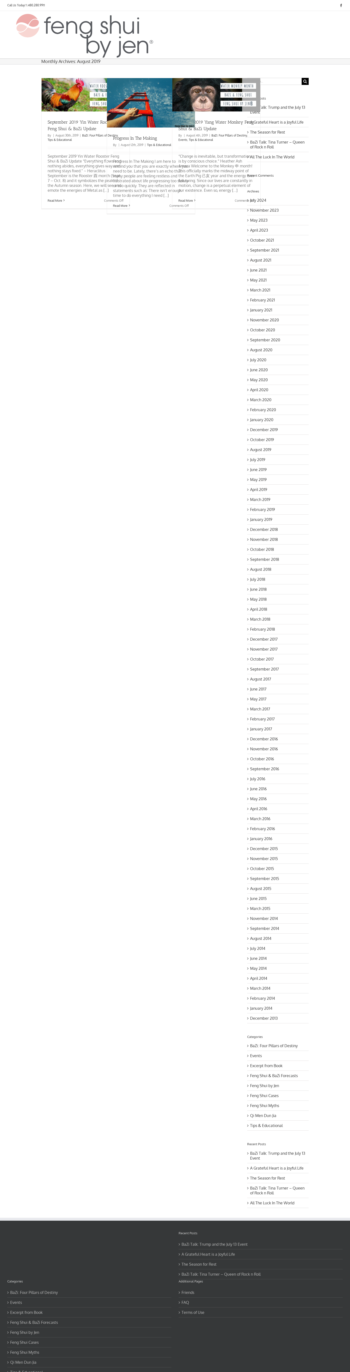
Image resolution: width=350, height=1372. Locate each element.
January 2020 (261, 419)
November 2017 (264, 649)
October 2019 (262, 439)
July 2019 (257, 459)
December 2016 (264, 738)
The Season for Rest (267, 132)
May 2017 (258, 699)
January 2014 (261, 1008)
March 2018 (260, 619)
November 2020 (264, 320)
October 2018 (262, 549)
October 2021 (262, 240)
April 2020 (259, 389)
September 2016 (264, 768)
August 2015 (260, 888)
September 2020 (265, 339)
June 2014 (258, 958)
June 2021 (258, 270)
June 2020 (259, 369)
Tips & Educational (60, 140)
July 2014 (257, 948)
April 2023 (259, 230)
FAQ (185, 1302)
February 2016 (262, 828)
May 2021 (258, 280)
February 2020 (263, 409)
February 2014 (262, 998)
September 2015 (264, 878)
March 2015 (260, 908)
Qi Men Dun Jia (263, 1115)
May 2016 (258, 798)
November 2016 (264, 748)
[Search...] (274, 81)
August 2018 (260, 569)
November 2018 (264, 539)
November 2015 (264, 858)
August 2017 (260, 679)
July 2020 (258, 359)
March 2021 (260, 290)
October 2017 (262, 659)
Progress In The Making (135, 138)
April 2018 (258, 609)
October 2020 (262, 329)
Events (182, 140)
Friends (188, 1292)
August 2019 (260, 449)
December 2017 (264, 639)
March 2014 (260, 988)
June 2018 (258, 589)
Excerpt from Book (266, 1065)
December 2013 (264, 1018)
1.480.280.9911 (35, 5)
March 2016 (260, 818)
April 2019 (258, 489)
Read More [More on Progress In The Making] (120, 206)
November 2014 (264, 918)
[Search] (305, 81)
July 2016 (257, 778)
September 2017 (264, 669)
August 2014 (260, 938)
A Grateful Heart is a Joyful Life (277, 122)
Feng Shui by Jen (264, 1085)
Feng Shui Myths (264, 1105)
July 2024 (258, 200)
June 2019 (258, 469)
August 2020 (261, 349)
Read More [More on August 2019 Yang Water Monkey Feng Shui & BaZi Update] (185, 200)
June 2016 (258, 788)
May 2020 (259, 379)
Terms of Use (193, 1312)
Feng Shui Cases (264, 1095)
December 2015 (264, 848)
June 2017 (258, 689)
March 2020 (260, 399)
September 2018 (264, 559)
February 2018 (262, 629)
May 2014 (258, 968)
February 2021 (262, 300)
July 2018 (257, 579)
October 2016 (262, 758)
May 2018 (258, 599)
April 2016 (258, 808)
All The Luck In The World (272, 156)
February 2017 (262, 719)
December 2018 (264, 529)
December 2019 (264, 429)
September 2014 (264, 928)
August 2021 (260, 260)
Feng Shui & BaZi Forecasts (274, 1075)
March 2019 (260, 499)
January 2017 (261, 729)
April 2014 (258, 978)
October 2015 (262, 868)
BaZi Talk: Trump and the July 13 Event (215, 1244)
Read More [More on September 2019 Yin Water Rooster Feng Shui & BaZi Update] (55, 200)
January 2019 (261, 519)
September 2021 (264, 250)
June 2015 (258, 898)
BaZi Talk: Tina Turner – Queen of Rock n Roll (221, 1274)
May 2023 (259, 220)
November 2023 (264, 210)
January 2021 (261, 310)
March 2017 (260, 709)
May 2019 (258, 479)
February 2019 (262, 509)
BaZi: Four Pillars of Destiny (100, 135)
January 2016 (261, 838)
